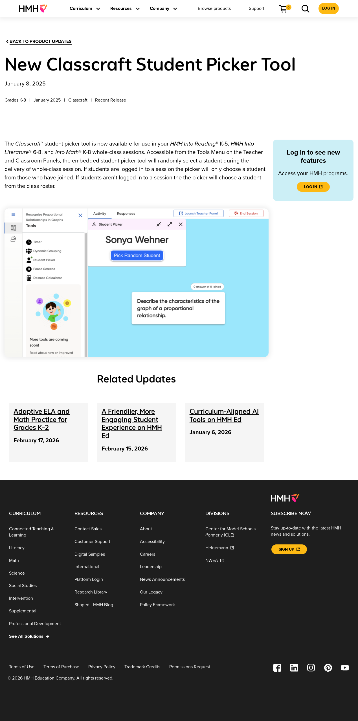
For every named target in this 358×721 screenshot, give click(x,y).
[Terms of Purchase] (61, 667)
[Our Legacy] (168, 592)
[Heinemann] (233, 548)
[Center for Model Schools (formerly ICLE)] (233, 532)
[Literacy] (37, 548)
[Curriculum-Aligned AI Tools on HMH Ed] (224, 415)
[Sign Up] (289, 549)
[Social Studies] (37, 585)
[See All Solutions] (37, 636)
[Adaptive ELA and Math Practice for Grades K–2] (42, 419)
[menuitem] (35, 8)
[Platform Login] (102, 579)
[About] (168, 529)
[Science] (37, 573)
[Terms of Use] (22, 667)
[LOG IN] (313, 187)
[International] (102, 566)
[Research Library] (102, 592)
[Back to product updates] (38, 41)
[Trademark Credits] (142, 667)
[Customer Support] (102, 541)
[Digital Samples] (102, 554)
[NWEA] (233, 560)
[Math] (37, 560)
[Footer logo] (285, 497)
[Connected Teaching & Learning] (37, 532)
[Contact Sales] (102, 529)
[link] (35, 8)
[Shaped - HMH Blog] (102, 604)
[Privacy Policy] (102, 667)
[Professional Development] (37, 623)
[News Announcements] (168, 579)
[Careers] (168, 554)
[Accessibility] (168, 541)
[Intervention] (37, 598)
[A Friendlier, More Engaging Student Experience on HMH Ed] (132, 423)
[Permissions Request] (190, 667)
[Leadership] (168, 566)
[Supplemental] (37, 611)
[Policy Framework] (168, 604)
